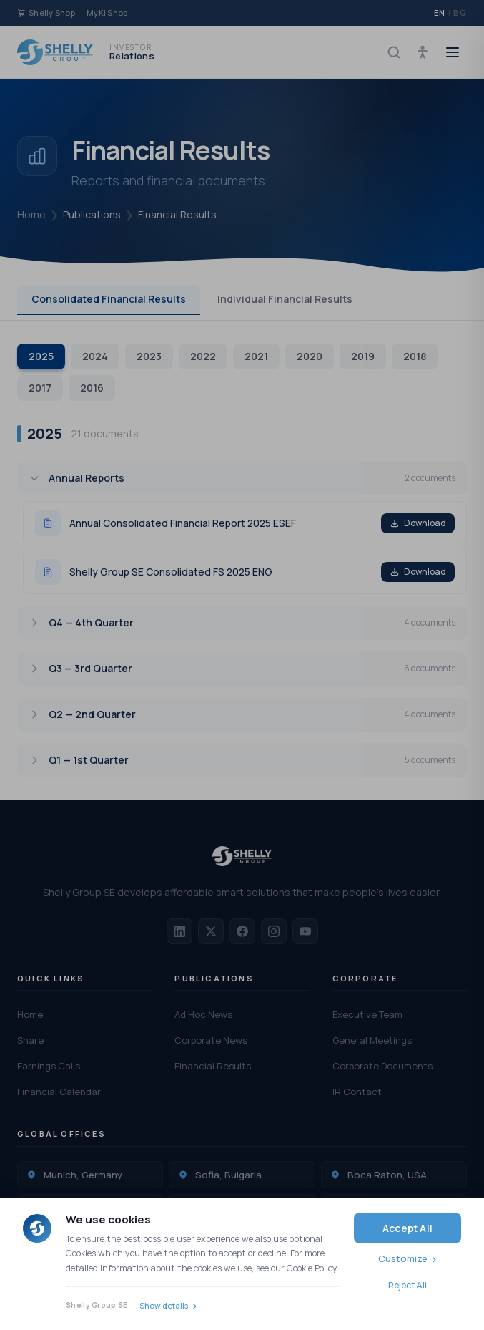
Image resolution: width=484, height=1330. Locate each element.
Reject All (407, 1285)
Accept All (407, 1228)
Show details (163, 1305)
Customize (403, 1258)
